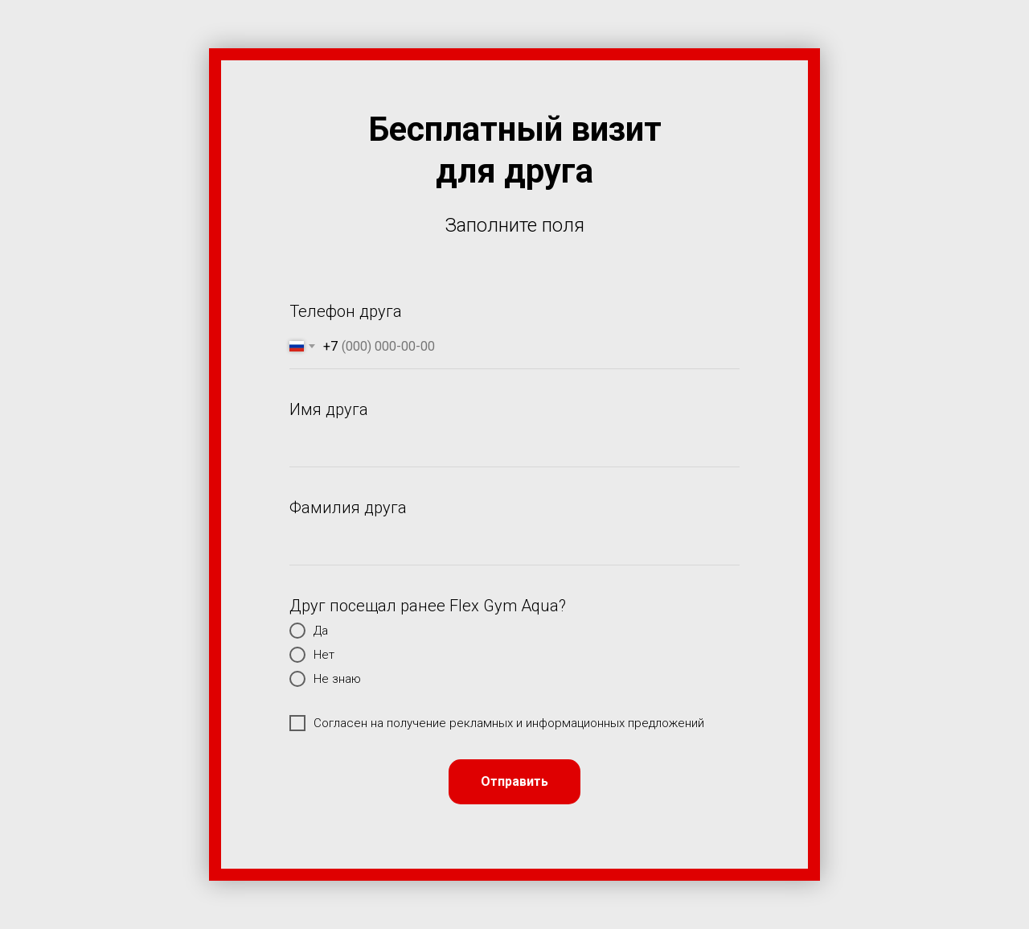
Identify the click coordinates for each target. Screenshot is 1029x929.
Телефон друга (345, 311)
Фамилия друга (348, 507)
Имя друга (328, 409)
